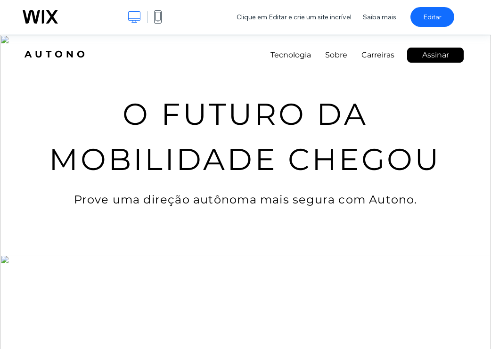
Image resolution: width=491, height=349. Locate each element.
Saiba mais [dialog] (379, 17)
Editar (432, 17)
